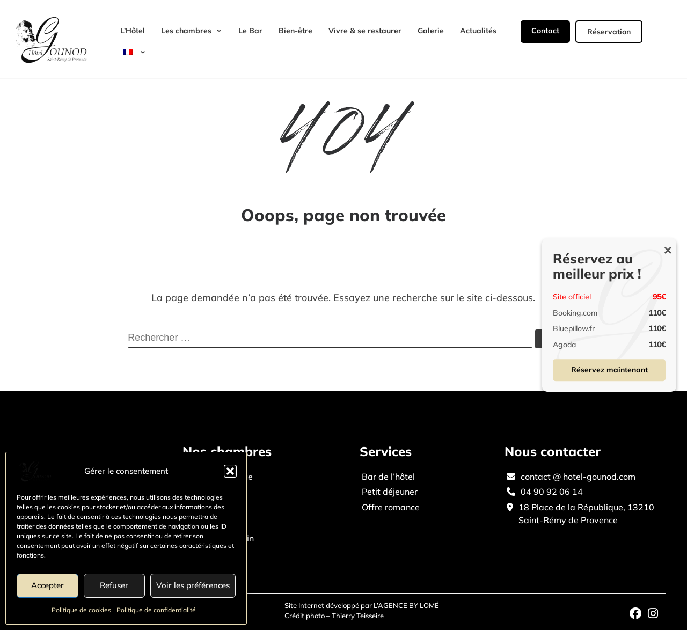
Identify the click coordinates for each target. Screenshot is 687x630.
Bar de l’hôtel (388, 476)
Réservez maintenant (609, 370)
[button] (230, 471)
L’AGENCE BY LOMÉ (406, 605)
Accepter (47, 585)
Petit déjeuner (390, 491)
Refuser (114, 585)
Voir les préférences (193, 585)
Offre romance (391, 507)
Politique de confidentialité (156, 610)
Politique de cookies (81, 610)
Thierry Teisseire (358, 615)
